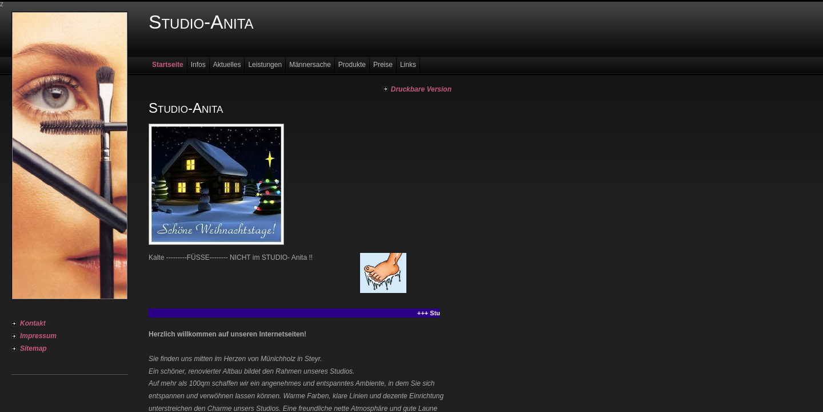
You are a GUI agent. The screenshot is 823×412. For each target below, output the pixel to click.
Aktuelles (227, 65)
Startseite (167, 65)
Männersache (310, 65)
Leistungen (265, 65)
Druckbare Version (421, 89)
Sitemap (33, 348)
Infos (198, 65)
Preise (383, 65)
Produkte (352, 65)
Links (408, 65)
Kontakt (33, 323)
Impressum (38, 336)
